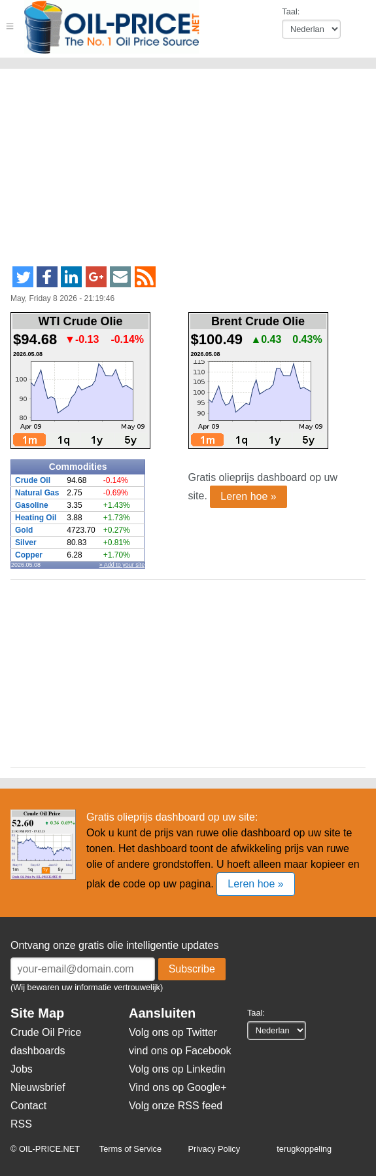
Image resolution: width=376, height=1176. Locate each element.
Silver (26, 542)
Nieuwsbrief (37, 1087)
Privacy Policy (214, 1149)
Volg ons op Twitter (173, 1032)
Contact (28, 1105)
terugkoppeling (304, 1149)
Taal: (290, 11)
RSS (21, 1124)
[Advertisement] (165, 172)
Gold (24, 530)
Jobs (21, 1069)
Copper (29, 555)
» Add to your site (122, 564)
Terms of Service (130, 1149)
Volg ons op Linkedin (177, 1069)
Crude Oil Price (45, 1032)
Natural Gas (37, 492)
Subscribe (192, 968)
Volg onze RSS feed (175, 1105)
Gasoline (31, 505)
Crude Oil (32, 480)
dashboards (37, 1050)
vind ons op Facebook (180, 1050)
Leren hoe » (248, 496)
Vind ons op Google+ (178, 1087)
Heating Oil (35, 517)
